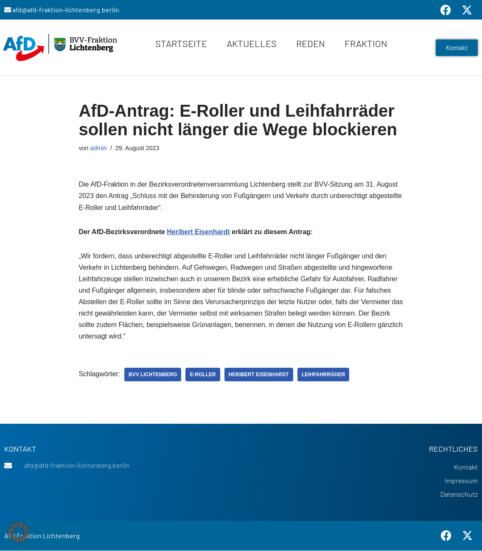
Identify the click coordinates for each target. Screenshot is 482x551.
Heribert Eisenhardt (198, 231)
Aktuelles (252, 43)
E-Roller (203, 375)
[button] (18, 532)
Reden (310, 43)
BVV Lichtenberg (153, 375)
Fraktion (366, 43)
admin (98, 148)
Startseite (181, 43)
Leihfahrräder (324, 375)
